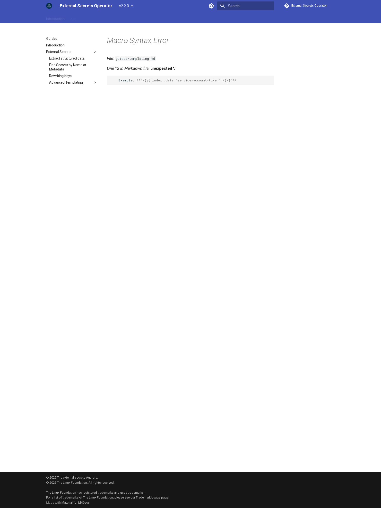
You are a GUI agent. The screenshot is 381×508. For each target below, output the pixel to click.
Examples (124, 18)
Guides (87, 18)
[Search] (245, 5)
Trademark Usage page (152, 497)
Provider (104, 18)
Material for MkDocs (75, 502)
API (73, 18)
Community (147, 18)
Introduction (55, 18)
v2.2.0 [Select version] (124, 6)
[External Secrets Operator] (49, 6)
